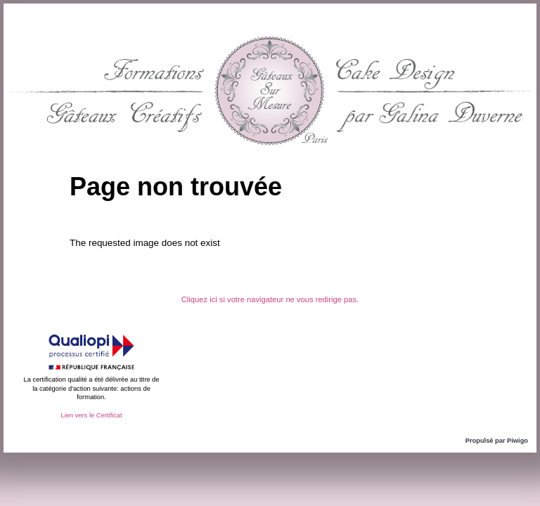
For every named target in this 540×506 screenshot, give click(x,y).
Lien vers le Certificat (91, 415)
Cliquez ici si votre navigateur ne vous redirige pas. (270, 299)
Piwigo (517, 440)
